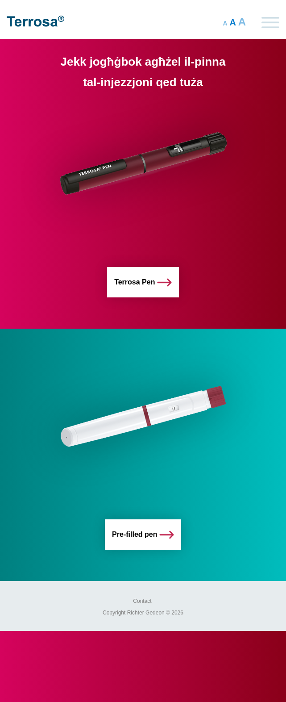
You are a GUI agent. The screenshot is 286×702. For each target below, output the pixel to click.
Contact (142, 601)
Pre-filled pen (143, 535)
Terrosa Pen (143, 282)
